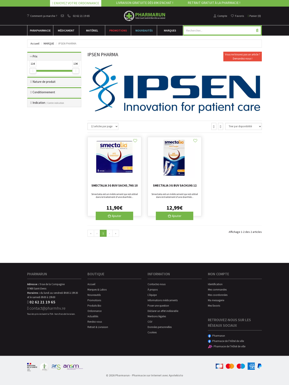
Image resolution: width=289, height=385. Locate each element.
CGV (150, 321)
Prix (35, 56)
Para (40, 30)
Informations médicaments (163, 300)
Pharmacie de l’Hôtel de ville (226, 341)
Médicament (66, 30)
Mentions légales (157, 316)
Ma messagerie (216, 300)
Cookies (152, 332)
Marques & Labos (97, 289)
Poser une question (158, 305)
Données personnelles (160, 327)
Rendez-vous (94, 321)
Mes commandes (217, 289)
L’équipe (152, 295)
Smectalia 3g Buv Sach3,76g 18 (114, 185)
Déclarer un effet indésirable (163, 311)
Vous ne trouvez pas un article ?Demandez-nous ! (242, 56)
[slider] (32, 71)
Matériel (92, 30)
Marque (49, 43)
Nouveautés (144, 30)
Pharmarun (216, 335)
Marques (170, 30)
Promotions (118, 30)
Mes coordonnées (217, 295)
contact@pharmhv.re (46, 308)
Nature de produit (44, 82)
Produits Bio (94, 305)
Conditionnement (44, 92)
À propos (153, 289)
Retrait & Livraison (97, 327)
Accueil (34, 43)
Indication (48, 103)
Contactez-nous (156, 284)
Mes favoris (214, 305)
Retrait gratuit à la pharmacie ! (214, 3)
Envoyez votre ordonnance (75, 3)
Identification (215, 284)
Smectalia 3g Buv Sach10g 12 (175, 185)
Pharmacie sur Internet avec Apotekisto (157, 375)
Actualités (92, 316)
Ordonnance (94, 311)
